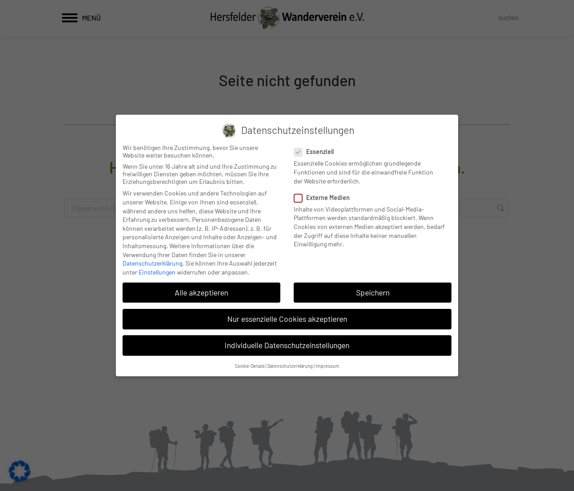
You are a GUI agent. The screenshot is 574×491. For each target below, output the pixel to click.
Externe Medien (325, 197)
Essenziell (317, 151)
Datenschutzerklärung (152, 263)
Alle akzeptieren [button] (201, 292)
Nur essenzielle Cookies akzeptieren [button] (287, 319)
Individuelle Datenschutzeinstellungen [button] (287, 345)
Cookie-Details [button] (250, 366)
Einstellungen (157, 272)
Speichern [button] (373, 292)
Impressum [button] (327, 366)
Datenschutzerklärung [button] (290, 366)
